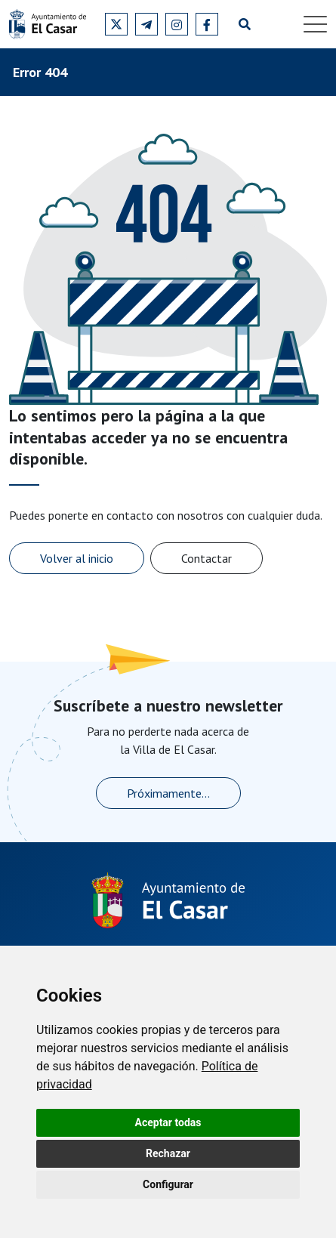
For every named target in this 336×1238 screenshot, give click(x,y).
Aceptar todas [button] (168, 1122)
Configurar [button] (168, 1184)
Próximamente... (168, 793)
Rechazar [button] (168, 1153)
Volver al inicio (76, 558)
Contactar (206, 558)
